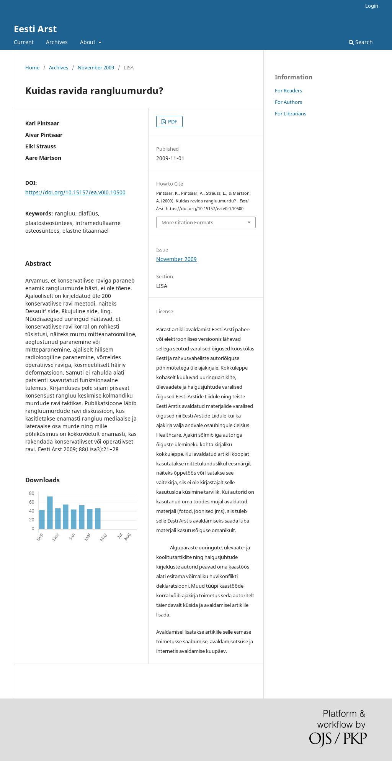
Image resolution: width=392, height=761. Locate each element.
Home (32, 67)
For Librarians (290, 113)
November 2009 (96, 67)
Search (361, 42)
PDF (172, 121)
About (88, 42)
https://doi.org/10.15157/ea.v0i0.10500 (75, 192)
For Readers (288, 90)
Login (371, 5)
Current (24, 42)
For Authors (288, 102)
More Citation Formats (187, 222)
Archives (57, 42)
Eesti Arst (35, 28)
